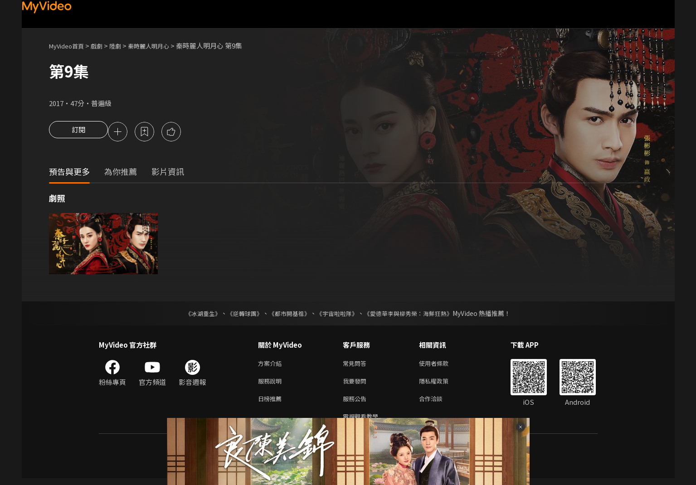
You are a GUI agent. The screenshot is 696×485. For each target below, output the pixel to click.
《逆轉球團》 (240, 314)
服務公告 (356, 403)
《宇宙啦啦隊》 (338, 314)
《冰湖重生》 (195, 314)
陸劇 (124, 45)
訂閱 (78, 132)
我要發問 (356, 384)
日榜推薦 (271, 403)
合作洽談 (438, 403)
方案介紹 (271, 365)
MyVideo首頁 (69, 45)
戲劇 (104, 45)
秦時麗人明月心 (161, 45)
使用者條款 (441, 365)
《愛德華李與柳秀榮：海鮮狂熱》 (414, 314)
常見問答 (356, 365)
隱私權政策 (441, 384)
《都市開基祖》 (287, 314)
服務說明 (271, 384)
